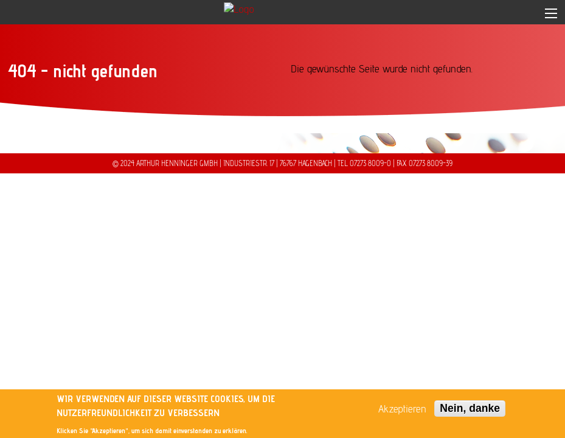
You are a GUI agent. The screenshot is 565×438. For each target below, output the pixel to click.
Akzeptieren (402, 409)
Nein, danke (470, 409)
